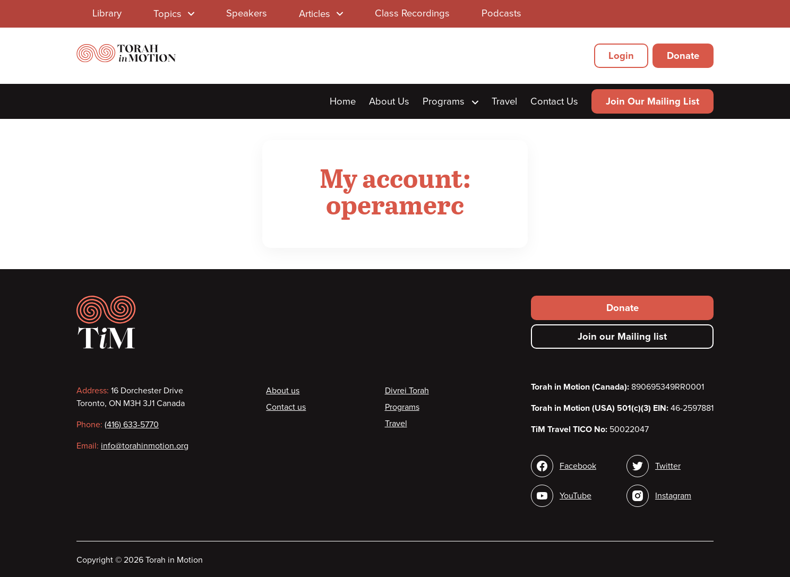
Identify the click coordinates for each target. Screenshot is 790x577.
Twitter (668, 466)
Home (343, 101)
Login (621, 56)
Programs (450, 101)
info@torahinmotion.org (144, 446)
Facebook (578, 466)
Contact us (286, 407)
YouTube (575, 495)
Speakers (246, 13)
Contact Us (554, 101)
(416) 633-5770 (132, 424)
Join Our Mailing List (652, 101)
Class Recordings (412, 13)
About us (282, 390)
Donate (683, 56)
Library (107, 13)
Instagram (673, 495)
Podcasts (501, 13)
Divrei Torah (407, 390)
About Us (389, 101)
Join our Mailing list (622, 336)
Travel (504, 101)
